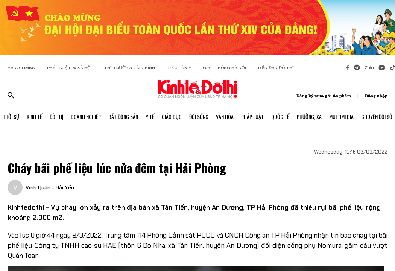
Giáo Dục (172, 116)
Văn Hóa (225, 116)
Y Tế (150, 116)
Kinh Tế (34, 116)
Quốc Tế (280, 116)
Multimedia (341, 116)
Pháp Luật (252, 116)
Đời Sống (198, 116)
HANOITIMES (21, 67)
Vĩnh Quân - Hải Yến (50, 187)
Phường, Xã (309, 116)
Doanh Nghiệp (86, 116)
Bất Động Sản (123, 116)
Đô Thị (56, 116)
